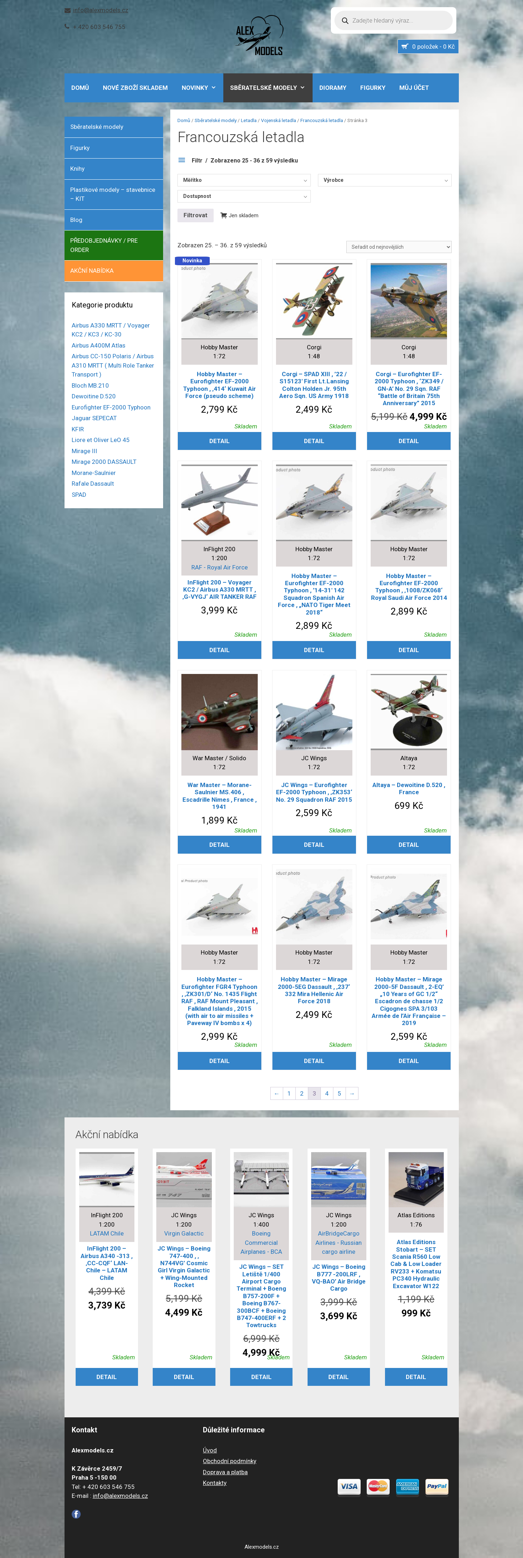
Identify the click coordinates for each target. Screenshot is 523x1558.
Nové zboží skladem (135, 87)
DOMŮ (80, 87)
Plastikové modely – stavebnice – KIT (112, 194)
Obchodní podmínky (229, 1461)
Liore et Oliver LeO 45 (101, 439)
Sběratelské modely (271, 87)
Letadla (249, 120)
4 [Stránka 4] (327, 1093)
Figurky (372, 87)
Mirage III (84, 451)
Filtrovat (196, 215)
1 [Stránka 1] (289, 1093)
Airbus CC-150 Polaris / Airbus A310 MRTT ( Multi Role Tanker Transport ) (113, 365)
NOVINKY (203, 87)
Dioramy (332, 87)
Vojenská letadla (278, 120)
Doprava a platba (225, 1472)
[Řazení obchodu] (399, 247)
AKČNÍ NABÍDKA (92, 270)
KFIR (78, 429)
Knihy (77, 168)
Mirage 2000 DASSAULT (104, 461)
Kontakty (215, 1482)
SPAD (79, 494)
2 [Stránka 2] (302, 1093)
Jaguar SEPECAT (94, 418)
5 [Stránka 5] (339, 1093)
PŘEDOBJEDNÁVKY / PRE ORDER (104, 245)
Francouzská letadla (321, 120)
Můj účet (414, 87)
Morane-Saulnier (94, 472)
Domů (183, 120)
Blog (76, 219)
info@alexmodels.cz (100, 10)
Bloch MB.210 (90, 385)
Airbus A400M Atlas (98, 345)
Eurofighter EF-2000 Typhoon (111, 407)
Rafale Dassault (93, 483)
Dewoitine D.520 (94, 396)
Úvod (210, 1450)
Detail (219, 441)
